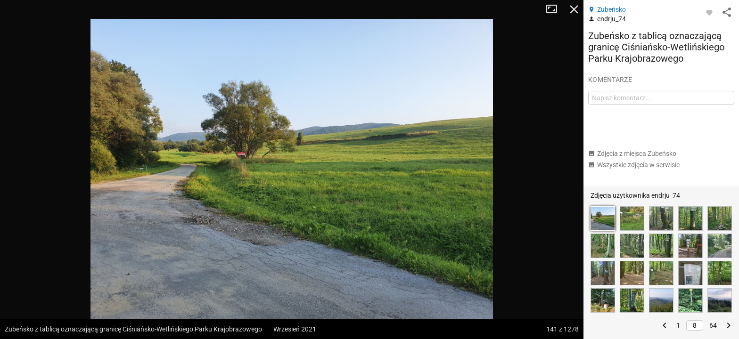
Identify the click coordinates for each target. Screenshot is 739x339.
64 (713, 325)
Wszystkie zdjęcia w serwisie (634, 165)
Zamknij (574, 9)
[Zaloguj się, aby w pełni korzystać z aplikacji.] (709, 12)
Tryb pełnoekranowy (555, 9)
